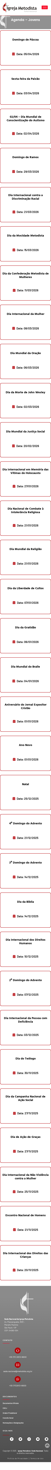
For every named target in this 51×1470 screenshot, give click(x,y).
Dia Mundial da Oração (25, 361)
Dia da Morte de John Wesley (25, 400)
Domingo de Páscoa (25, 47)
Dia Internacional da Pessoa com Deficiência (25, 1028)
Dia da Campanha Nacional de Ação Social (25, 1106)
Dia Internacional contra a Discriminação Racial (25, 205)
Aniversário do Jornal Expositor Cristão (26, 714)
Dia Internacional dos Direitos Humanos (25, 949)
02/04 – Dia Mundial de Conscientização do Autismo (25, 126)
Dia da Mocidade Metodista (25, 243)
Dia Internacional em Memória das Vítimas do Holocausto (25, 479)
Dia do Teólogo (26, 1066)
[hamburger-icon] (45, 7)
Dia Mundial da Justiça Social (25, 439)
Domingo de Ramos (25, 165)
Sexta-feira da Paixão (25, 86)
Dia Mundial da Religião (26, 556)
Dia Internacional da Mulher (25, 321)
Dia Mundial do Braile (25, 674)
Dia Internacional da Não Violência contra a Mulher (25, 1184)
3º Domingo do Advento (25, 870)
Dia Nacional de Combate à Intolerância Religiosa (26, 518)
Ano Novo (25, 752)
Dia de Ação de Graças (26, 1144)
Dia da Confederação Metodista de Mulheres (25, 283)
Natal (25, 792)
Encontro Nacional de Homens (25, 1223)
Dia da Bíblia (25, 909)
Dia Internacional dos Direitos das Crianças (25, 1263)
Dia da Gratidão (25, 635)
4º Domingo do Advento (25, 831)
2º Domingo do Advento (25, 988)
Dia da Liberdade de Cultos (25, 596)
